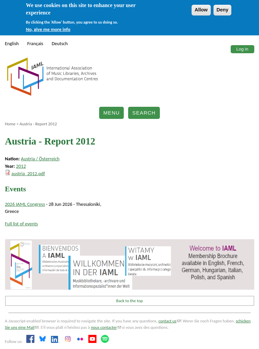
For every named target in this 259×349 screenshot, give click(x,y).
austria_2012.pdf (28, 173)
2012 (21, 166)
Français (35, 43)
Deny (222, 9)
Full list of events (21, 224)
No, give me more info (48, 29)
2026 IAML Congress (25, 204)
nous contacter (106, 327)
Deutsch (60, 43)
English (12, 43)
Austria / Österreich (40, 159)
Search (143, 113)
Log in (242, 49)
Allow (201, 9)
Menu (111, 113)
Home (10, 123)
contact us (169, 320)
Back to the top (129, 300)
